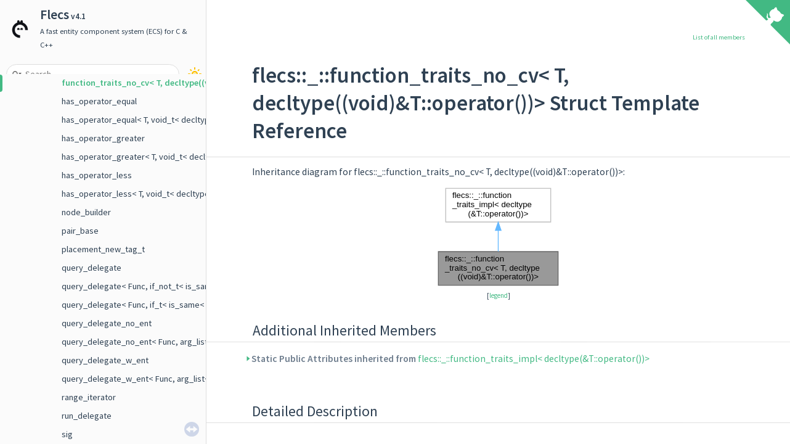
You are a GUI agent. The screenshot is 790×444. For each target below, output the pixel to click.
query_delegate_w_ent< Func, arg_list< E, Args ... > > (160, 378)
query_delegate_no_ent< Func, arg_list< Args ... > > (157, 341)
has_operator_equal (99, 101)
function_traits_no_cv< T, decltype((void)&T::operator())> (176, 82)
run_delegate (87, 415)
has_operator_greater (103, 138)
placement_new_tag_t (103, 249)
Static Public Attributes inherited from (451, 358)
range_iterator (89, 397)
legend (498, 295)
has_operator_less (97, 175)
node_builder (86, 212)
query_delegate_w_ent (105, 360)
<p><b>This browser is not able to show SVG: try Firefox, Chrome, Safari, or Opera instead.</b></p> (498, 237)
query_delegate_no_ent (107, 323)
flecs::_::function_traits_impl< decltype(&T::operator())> (534, 358)
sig (67, 434)
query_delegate (91, 267)
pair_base (80, 230)
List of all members (719, 37)
